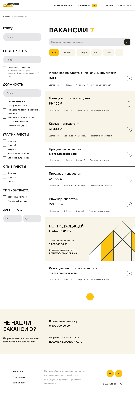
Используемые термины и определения (62, 379)
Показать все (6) (17, 125)
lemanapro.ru (50, 383)
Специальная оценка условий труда (61, 375)
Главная (6, 16)
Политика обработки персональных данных (65, 371)
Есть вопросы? (20, 382)
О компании (19, 377)
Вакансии (18, 371)
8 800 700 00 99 (58, 244)
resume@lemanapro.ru (64, 253)
